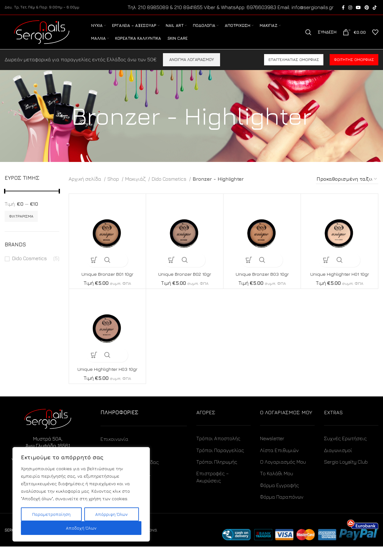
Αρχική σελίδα (85, 186)
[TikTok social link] (374, 8)
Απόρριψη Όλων (111, 514)
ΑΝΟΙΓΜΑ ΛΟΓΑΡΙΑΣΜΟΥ (191, 66)
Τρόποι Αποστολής (218, 446)
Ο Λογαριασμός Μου (283, 469)
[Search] (308, 36)
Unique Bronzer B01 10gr (107, 281)
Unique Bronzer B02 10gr (184, 281)
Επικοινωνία (114, 446)
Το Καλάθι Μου (276, 481)
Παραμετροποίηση (51, 514)
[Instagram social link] (350, 8)
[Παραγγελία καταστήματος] (347, 187)
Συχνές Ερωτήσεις (345, 446)
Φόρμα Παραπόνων (281, 504)
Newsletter (272, 446)
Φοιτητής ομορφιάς (354, 67)
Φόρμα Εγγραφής (279, 493)
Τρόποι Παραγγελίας (220, 457)
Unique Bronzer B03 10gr (262, 281)
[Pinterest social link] (367, 8)
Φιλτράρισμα (21, 223)
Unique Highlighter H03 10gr (107, 376)
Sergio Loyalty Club (346, 469)
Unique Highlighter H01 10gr (339, 281)
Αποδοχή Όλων (81, 528)
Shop (113, 186)
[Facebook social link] (343, 8)
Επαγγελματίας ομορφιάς (293, 67)
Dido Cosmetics (29, 266)
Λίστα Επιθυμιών (279, 457)
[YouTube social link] (358, 8)
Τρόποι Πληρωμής (216, 469)
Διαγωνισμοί (338, 457)
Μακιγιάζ (136, 186)
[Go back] (64, 123)
